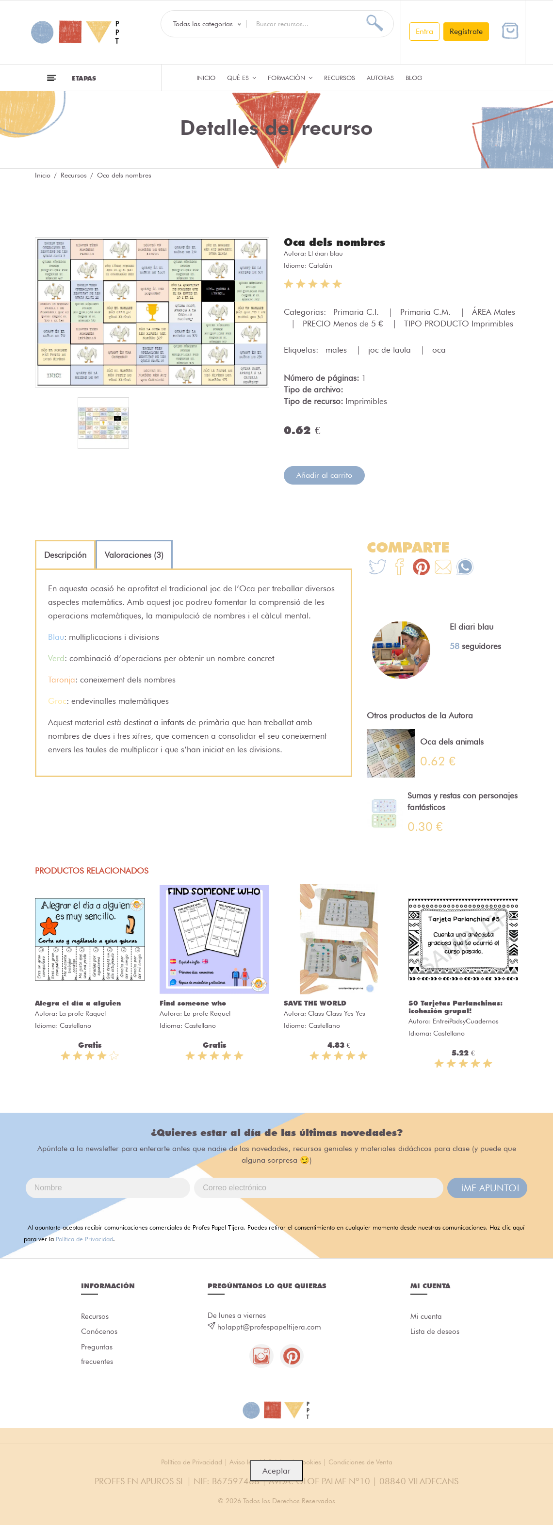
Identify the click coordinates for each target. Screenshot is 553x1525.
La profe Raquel (82, 1013)
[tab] (65, 555)
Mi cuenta (426, 1317)
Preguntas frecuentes (97, 1355)
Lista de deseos (434, 1332)
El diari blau (325, 253)
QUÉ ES (241, 77)
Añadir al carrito (324, 475)
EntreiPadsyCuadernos (466, 1021)
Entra (424, 31)
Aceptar (276, 1471)
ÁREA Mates (493, 312)
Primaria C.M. (426, 312)
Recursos (339, 77)
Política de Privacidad (84, 1239)
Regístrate (466, 31)
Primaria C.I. (357, 312)
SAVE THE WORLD (315, 1003)
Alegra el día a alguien (78, 1003)
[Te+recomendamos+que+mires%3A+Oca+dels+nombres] (399, 568)
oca (439, 350)
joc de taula (390, 350)
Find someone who (193, 1003)
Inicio (205, 77)
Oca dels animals (452, 741)
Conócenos (99, 1332)
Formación (290, 77)
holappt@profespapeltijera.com (269, 1327)
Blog (414, 77)
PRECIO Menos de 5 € (344, 323)
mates (337, 350)
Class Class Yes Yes (336, 1013)
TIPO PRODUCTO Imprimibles (458, 323)
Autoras (380, 77)
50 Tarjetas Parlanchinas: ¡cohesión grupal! (455, 1007)
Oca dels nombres (334, 242)
